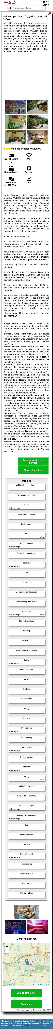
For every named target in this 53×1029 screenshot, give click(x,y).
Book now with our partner (33, 461)
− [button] (7, 951)
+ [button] (7, 947)
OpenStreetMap (43, 984)
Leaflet (33, 984)
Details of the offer (26, 993)
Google (39, 1021)
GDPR (27, 1026)
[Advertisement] (26, 76)
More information (33, 470)
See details (27, 1004)
